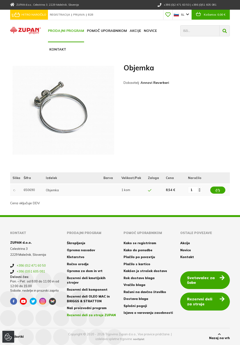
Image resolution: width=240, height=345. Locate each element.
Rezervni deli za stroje (206, 301)
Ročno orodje (78, 264)
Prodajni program (66, 31)
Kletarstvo (75, 257)
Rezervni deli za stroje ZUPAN (91, 315)
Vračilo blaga (134, 285)
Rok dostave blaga (139, 278)
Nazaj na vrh (219, 336)
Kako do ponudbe (138, 250)
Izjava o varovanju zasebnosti (148, 313)
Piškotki (17, 336)
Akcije (135, 31)
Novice (150, 31)
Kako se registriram (140, 243)
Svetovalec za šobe (206, 280)
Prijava (79, 14)
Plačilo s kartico (137, 264)
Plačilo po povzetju (139, 257)
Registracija (60, 14)
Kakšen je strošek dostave (145, 271)
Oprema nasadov (81, 250)
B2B (90, 14)
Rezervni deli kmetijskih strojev (86, 280)
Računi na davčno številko (145, 292)
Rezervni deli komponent (87, 289)
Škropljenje (76, 243)
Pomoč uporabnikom (107, 31)
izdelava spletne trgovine (113, 339)
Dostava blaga (136, 299)
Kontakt (57, 49)
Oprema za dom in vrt (85, 271)
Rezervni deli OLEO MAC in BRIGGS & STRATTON (88, 298)
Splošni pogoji (135, 306)
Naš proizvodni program (87, 308)
